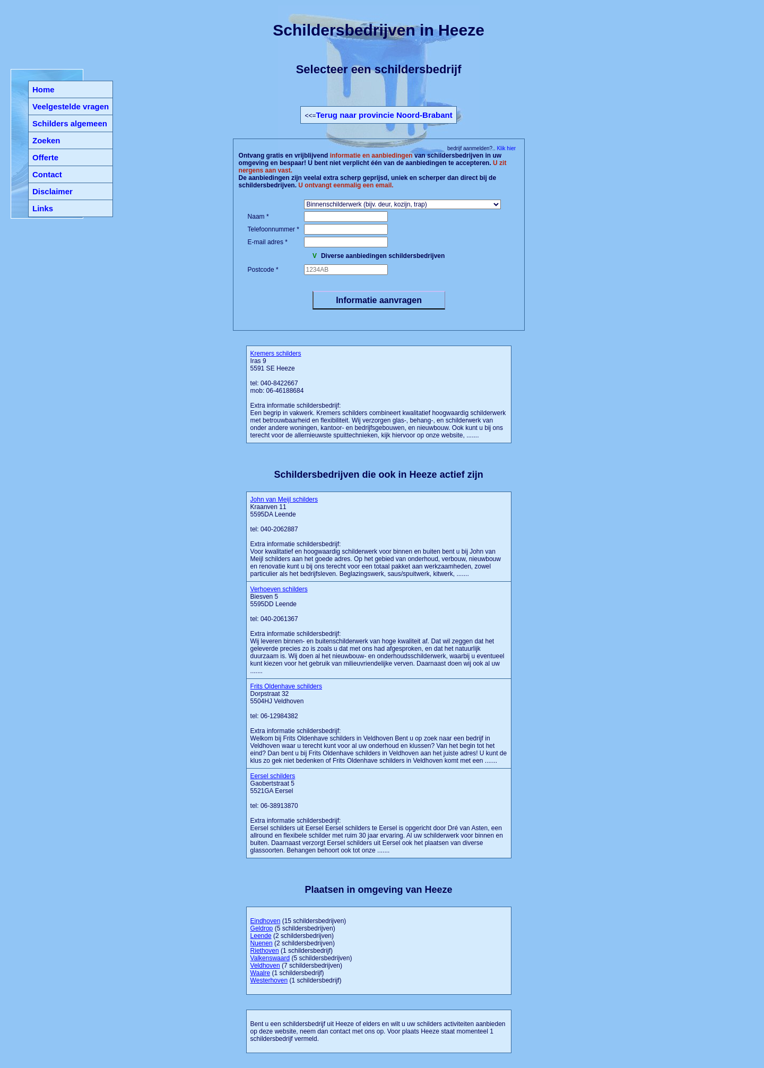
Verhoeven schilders (279, 589)
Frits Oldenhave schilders (286, 686)
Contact (47, 174)
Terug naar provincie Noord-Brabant (384, 114)
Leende (261, 936)
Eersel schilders (273, 776)
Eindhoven (265, 921)
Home (43, 89)
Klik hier (506, 148)
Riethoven (264, 950)
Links (42, 208)
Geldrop (261, 928)
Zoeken (46, 140)
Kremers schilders (275, 353)
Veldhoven (265, 965)
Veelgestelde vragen (70, 106)
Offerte (45, 157)
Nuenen (261, 943)
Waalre (260, 973)
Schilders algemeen (69, 123)
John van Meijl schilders (284, 499)
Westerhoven (269, 980)
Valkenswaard (270, 958)
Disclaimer (52, 191)
